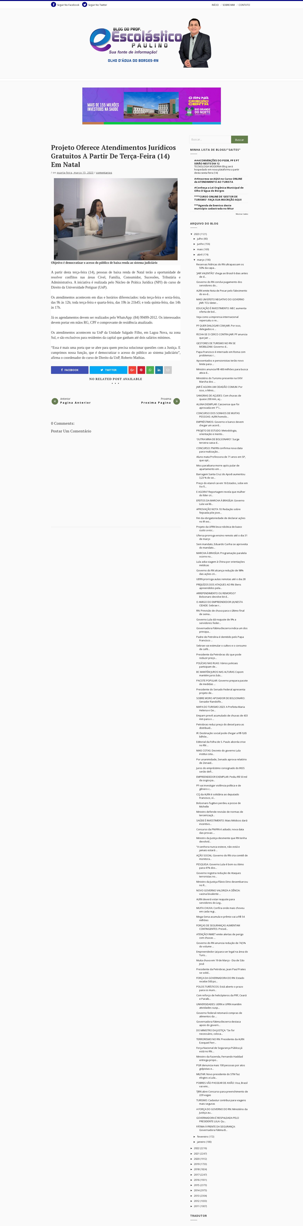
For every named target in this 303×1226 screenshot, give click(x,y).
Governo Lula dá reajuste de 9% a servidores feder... (216, 621)
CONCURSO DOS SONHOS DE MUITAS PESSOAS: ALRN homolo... (218, 414)
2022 (197, 1148)
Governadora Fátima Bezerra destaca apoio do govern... (218, 1023)
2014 (197, 1190)
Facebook (69, 370)
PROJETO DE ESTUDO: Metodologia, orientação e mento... (216, 432)
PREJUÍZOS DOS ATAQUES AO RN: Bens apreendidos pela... (218, 586)
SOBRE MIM (229, 5)
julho (200, 238)
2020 (197, 1158)
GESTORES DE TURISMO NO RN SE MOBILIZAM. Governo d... (216, 344)
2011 (197, 1206)
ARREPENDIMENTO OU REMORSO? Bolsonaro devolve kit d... (216, 594)
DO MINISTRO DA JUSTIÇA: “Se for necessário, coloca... (215, 1032)
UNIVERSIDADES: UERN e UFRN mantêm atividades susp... (219, 1005)
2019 (197, 1164)
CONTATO (244, 5)
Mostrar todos (242, 214)
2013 (197, 1195)
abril (200, 254)
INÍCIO (215, 5)
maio (200, 249)
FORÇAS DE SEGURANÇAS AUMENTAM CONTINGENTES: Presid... (218, 927)
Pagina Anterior (75, 402)
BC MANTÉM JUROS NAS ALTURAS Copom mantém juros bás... (219, 673)
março (201, 259)
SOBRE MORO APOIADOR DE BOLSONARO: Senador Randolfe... (220, 699)
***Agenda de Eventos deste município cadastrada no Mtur (214, 207)
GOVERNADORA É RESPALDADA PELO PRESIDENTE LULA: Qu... (217, 1119)
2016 (197, 1180)
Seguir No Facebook (65, 4)
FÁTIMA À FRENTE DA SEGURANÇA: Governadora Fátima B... (215, 1128)
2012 (197, 1201)
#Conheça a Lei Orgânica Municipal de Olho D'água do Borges (218, 189)
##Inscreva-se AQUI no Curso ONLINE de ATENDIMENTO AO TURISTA (218, 180)
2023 (197, 234)
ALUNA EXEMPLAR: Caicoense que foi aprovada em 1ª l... (217, 405)
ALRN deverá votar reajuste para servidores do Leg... (215, 901)
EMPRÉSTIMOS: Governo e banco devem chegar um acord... (220, 423)
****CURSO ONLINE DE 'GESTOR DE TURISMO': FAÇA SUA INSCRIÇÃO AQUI (218, 198)
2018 (197, 1169)
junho (200, 244)
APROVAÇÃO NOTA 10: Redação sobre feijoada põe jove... (218, 510)
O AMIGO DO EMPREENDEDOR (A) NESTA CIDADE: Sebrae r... (219, 603)
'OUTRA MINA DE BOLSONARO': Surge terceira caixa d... (217, 440)
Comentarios (104, 172)
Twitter (108, 370)
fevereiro (203, 1136)
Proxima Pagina (156, 402)
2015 (197, 1185)
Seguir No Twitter (94, 4)
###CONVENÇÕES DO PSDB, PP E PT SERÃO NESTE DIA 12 (216, 162)
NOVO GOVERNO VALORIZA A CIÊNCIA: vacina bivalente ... (218, 892)
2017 (197, 1174)
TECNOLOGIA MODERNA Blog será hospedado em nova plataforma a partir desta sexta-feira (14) (216, 169)
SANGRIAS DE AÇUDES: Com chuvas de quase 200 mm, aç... (218, 397)
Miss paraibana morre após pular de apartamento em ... (217, 467)
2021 (197, 1153)
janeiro (201, 1141)
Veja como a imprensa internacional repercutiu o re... (217, 318)
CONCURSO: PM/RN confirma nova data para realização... (219, 449)
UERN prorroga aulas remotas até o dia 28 (220, 579)
